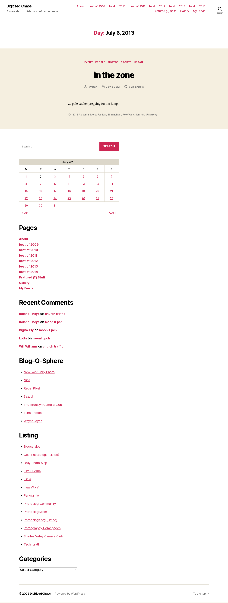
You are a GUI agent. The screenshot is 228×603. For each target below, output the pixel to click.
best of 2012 (157, 6)
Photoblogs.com (36, 512)
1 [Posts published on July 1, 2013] (26, 177)
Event (87, 62)
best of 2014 (197, 6)
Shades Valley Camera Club (45, 537)
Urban (140, 62)
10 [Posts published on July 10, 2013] (55, 184)
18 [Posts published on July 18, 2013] (69, 191)
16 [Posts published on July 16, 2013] (40, 191)
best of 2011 (137, 6)
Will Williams (29, 347)
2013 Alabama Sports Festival (90, 115)
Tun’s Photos (33, 413)
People (100, 62)
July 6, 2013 (113, 87)
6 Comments (136, 87)
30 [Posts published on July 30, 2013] (40, 206)
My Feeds (199, 11)
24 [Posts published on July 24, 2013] (55, 198)
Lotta (23, 339)
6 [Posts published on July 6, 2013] (97, 177)
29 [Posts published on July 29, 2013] (26, 206)
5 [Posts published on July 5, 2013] (83, 177)
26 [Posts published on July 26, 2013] (83, 198)
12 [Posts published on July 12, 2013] (83, 184)
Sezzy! (29, 397)
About (81, 6)
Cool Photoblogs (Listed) (42, 455)
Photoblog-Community (41, 504)
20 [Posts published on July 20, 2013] (97, 191)
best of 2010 (117, 6)
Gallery (184, 11)
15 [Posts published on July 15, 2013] (26, 191)
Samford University (148, 115)
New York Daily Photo (40, 372)
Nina (27, 381)
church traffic (56, 314)
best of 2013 (177, 6)
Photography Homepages (43, 529)
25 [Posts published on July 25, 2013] (69, 198)
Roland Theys (30, 314)
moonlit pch (55, 322)
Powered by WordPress (70, 594)
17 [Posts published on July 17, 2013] (55, 191)
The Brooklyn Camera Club (44, 405)
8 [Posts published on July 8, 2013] (26, 184)
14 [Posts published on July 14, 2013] (111, 184)
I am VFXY (32, 488)
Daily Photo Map (36, 463)
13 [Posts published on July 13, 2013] (97, 184)
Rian (94, 87)
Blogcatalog (33, 447)
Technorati (32, 545)
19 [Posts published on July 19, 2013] (83, 191)
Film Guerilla (33, 471)
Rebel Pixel (32, 389)
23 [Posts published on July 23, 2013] (40, 198)
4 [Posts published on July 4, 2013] (69, 177)
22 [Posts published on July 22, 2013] (26, 198)
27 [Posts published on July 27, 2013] (97, 198)
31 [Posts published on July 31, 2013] (55, 206)
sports (127, 62)
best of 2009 (97, 6)
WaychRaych (34, 421)
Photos (113, 62)
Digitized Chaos (19, 6)
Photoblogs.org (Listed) (41, 520)
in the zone (114, 75)
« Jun (25, 213)
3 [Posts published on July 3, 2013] (55, 177)
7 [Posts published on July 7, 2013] (112, 177)
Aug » (112, 213)
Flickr (28, 480)
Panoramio (32, 496)
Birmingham (115, 115)
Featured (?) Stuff (165, 11)
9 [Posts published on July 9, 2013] (40, 184)
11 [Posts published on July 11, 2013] (69, 184)
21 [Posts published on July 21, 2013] (111, 191)
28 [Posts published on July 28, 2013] (111, 198)
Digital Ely (27, 331)
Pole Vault (129, 115)
